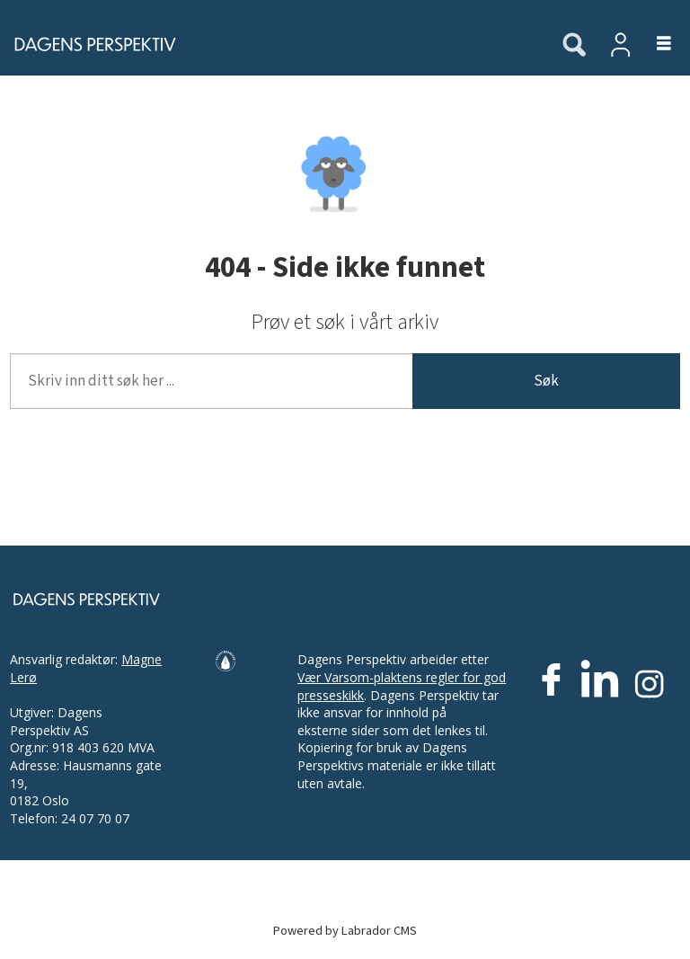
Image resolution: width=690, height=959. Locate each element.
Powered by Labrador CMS (345, 930)
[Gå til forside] (90, 44)
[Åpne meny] (654, 44)
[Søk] (574, 45)
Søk (546, 381)
